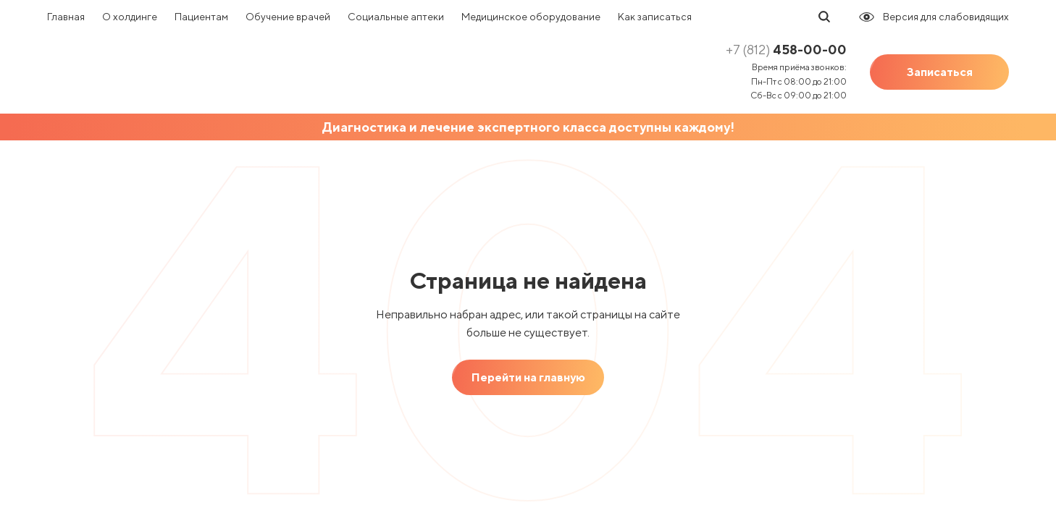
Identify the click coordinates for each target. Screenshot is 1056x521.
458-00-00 (786, 49)
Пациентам (201, 16)
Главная (66, 16)
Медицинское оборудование (530, 16)
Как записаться (655, 16)
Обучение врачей (288, 16)
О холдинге (129, 16)
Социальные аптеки (396, 16)
